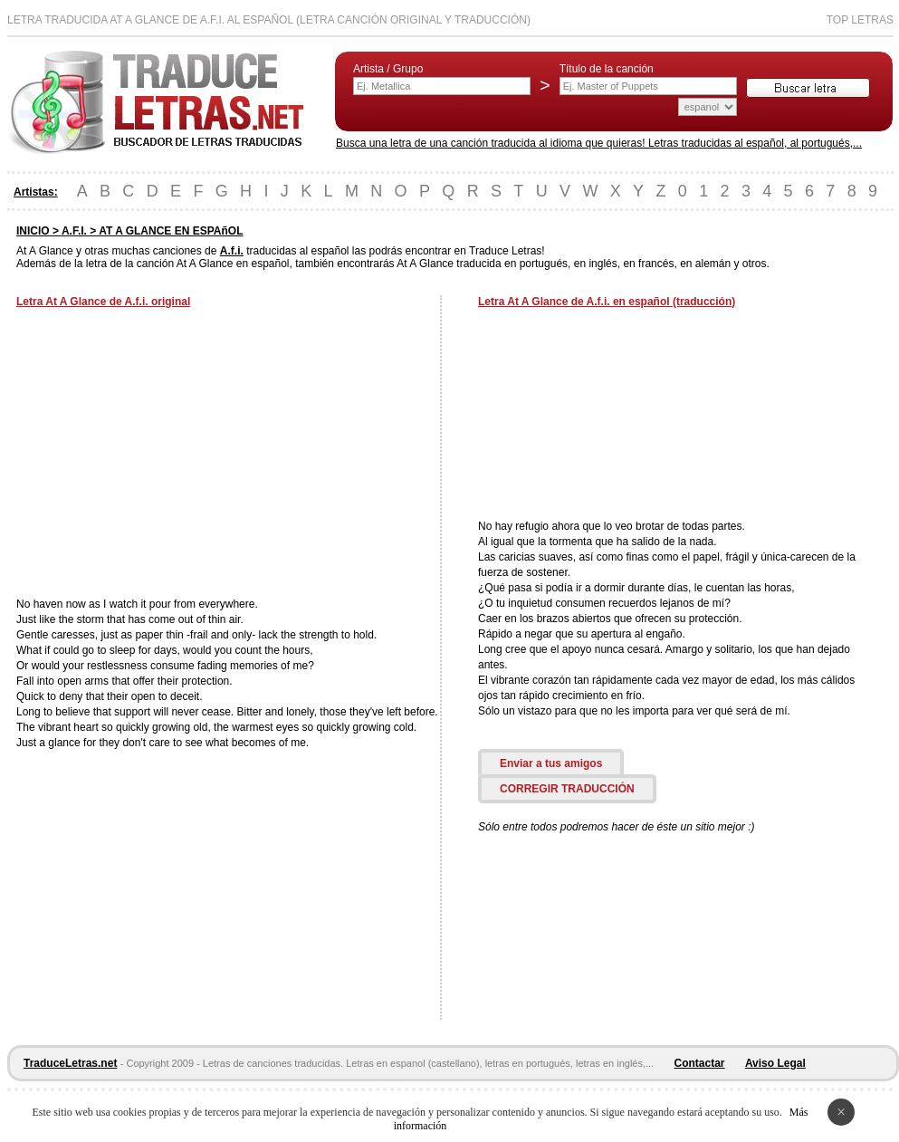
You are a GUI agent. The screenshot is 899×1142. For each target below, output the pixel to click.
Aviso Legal (775, 1063)
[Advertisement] (168, 454)
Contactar (699, 1063)
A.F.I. (74, 231)
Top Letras (860, 20)
